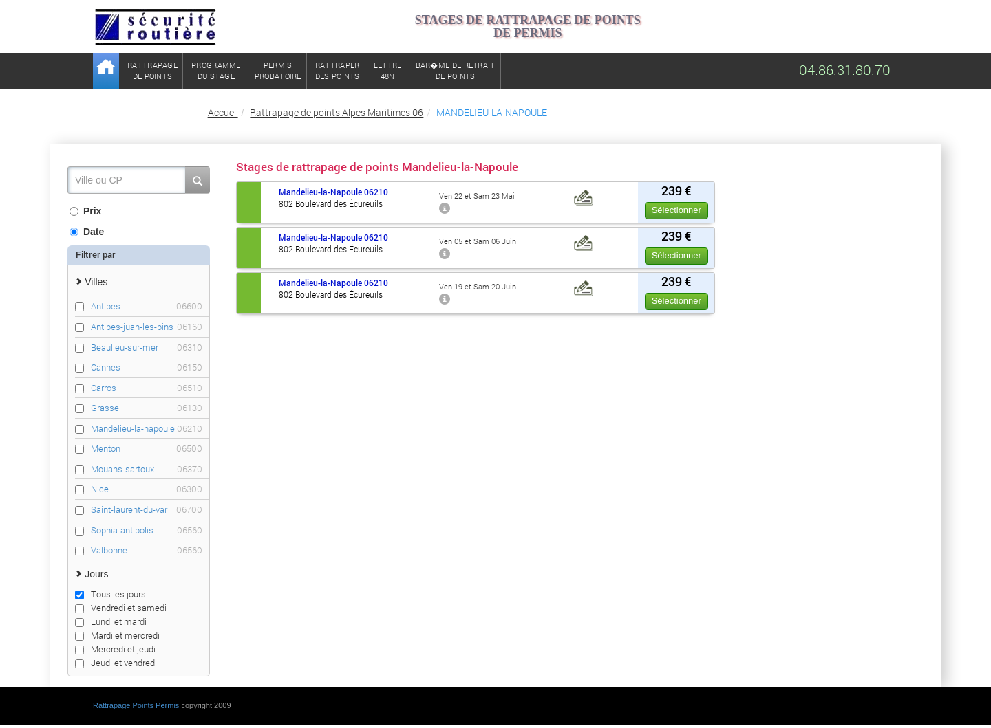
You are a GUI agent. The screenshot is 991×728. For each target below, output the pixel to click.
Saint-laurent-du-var (146, 509)
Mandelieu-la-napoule (146, 428)
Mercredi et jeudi (115, 649)
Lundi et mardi (111, 621)
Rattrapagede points (152, 70)
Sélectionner (676, 210)
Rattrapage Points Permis (136, 705)
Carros (146, 388)
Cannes (146, 367)
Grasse (146, 408)
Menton (146, 448)
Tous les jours (110, 594)
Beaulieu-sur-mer (146, 347)
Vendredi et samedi (121, 608)
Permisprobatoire (278, 70)
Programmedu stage (216, 70)
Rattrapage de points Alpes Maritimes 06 (336, 112)
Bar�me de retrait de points (456, 70)
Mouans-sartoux (146, 469)
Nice (146, 489)
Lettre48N (388, 70)
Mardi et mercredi (117, 635)
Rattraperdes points (337, 70)
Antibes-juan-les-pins (146, 326)
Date (87, 231)
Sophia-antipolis (146, 530)
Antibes (146, 306)
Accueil (223, 112)
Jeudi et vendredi (116, 663)
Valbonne (146, 550)
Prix (85, 211)
